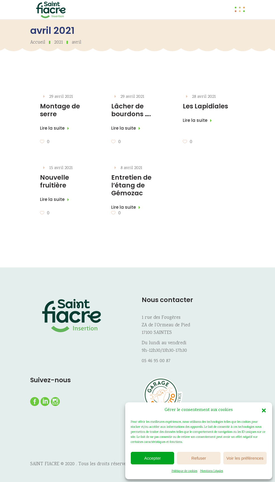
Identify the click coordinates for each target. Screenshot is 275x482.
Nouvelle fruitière (54, 181)
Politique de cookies (184, 471)
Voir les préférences (245, 458)
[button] (264, 410)
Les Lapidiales (205, 106)
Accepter (152, 458)
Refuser (198, 458)
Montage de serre (60, 110)
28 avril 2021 (204, 97)
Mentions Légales (211, 471)
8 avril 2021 (131, 168)
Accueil (37, 42)
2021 (58, 42)
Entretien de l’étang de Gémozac (131, 185)
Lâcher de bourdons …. (131, 110)
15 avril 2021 (61, 168)
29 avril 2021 (61, 97)
